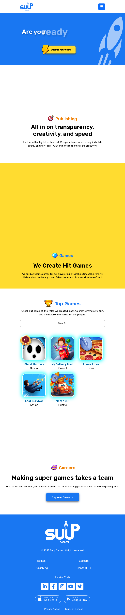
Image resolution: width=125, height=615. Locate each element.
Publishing (41, 568)
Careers (84, 560)
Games (41, 560)
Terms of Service (74, 609)
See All (62, 323)
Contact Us (84, 568)
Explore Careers (62, 497)
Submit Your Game (58, 49)
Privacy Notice (52, 609)
